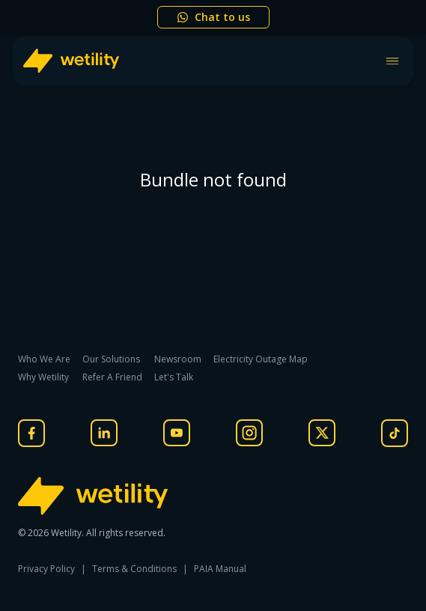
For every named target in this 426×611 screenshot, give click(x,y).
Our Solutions (111, 359)
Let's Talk (173, 377)
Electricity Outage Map (260, 359)
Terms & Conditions (134, 569)
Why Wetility (43, 377)
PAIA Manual (220, 569)
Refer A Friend (112, 377)
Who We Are (44, 359)
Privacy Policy (46, 569)
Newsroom (177, 359)
